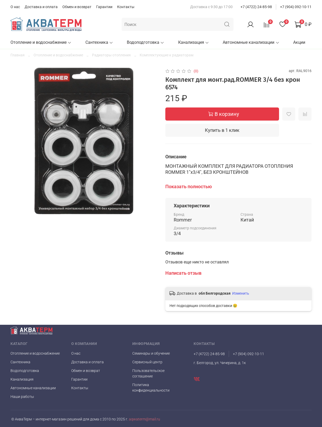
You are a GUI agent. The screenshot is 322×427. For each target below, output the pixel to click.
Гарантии (104, 7)
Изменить (240, 293)
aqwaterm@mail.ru (144, 419)
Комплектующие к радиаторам (166, 55)
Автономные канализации (251, 42)
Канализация (193, 42)
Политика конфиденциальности (151, 387)
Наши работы (22, 396)
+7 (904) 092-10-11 (296, 7)
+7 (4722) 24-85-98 (256, 7)
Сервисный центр (147, 362)
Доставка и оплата (41, 7)
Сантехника (99, 42)
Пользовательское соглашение (148, 373)
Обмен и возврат (76, 7)
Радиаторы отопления (111, 55)
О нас (15, 7)
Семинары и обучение (151, 353)
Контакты (125, 7)
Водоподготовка (145, 42)
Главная (17, 55)
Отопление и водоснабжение (41, 42)
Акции (299, 42)
